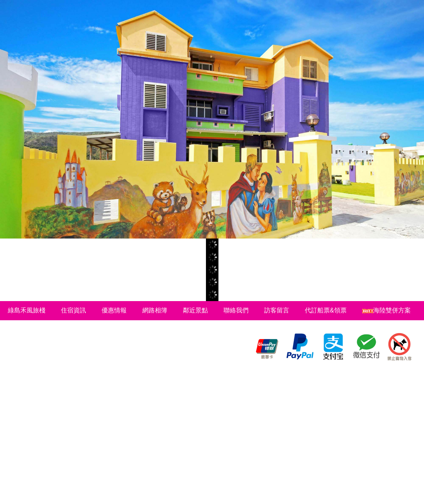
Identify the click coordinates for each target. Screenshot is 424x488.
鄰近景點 (195, 310)
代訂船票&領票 (326, 310)
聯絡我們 (236, 310)
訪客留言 (276, 310)
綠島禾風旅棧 (26, 310)
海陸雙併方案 (386, 310)
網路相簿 (154, 310)
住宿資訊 (73, 310)
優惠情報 (114, 310)
